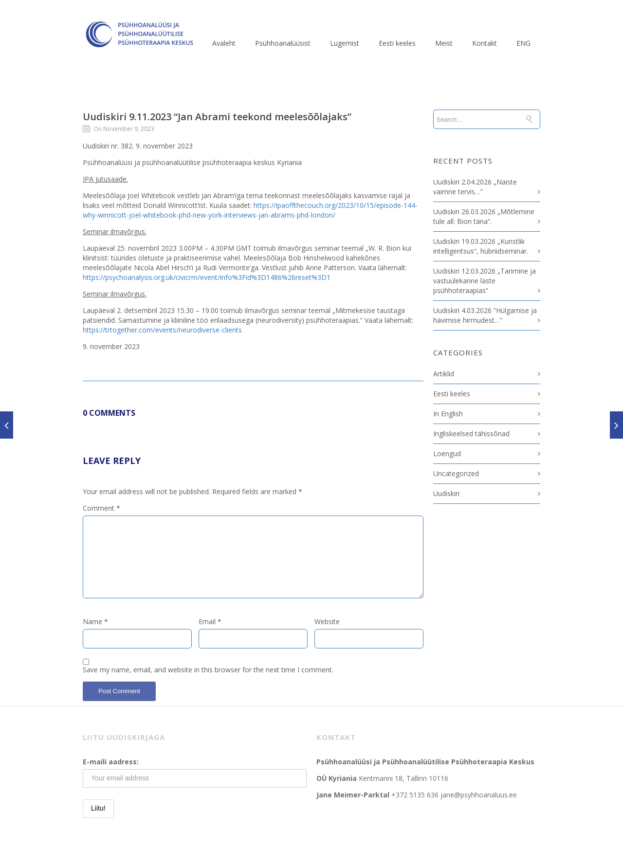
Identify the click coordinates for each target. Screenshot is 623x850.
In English (448, 413)
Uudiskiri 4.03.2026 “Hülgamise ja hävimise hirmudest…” (485, 315)
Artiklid (443, 373)
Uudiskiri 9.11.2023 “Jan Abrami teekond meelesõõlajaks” (217, 116)
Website (327, 621)
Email (210, 621)
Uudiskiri (446, 493)
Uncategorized (456, 473)
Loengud (447, 453)
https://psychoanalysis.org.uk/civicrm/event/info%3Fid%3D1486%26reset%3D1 (206, 277)
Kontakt (484, 43)
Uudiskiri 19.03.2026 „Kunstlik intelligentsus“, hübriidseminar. (480, 246)
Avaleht (224, 43)
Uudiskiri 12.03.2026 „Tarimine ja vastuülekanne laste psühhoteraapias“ (484, 280)
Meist (444, 43)
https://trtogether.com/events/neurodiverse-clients (162, 329)
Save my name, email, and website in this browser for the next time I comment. (208, 669)
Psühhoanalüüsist (283, 43)
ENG (523, 43)
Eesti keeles (397, 43)
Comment (101, 508)
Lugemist (344, 43)
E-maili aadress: (111, 761)
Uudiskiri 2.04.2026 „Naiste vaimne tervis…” (475, 186)
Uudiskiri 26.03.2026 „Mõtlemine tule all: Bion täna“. (483, 216)
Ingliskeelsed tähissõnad (471, 433)
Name (95, 621)
